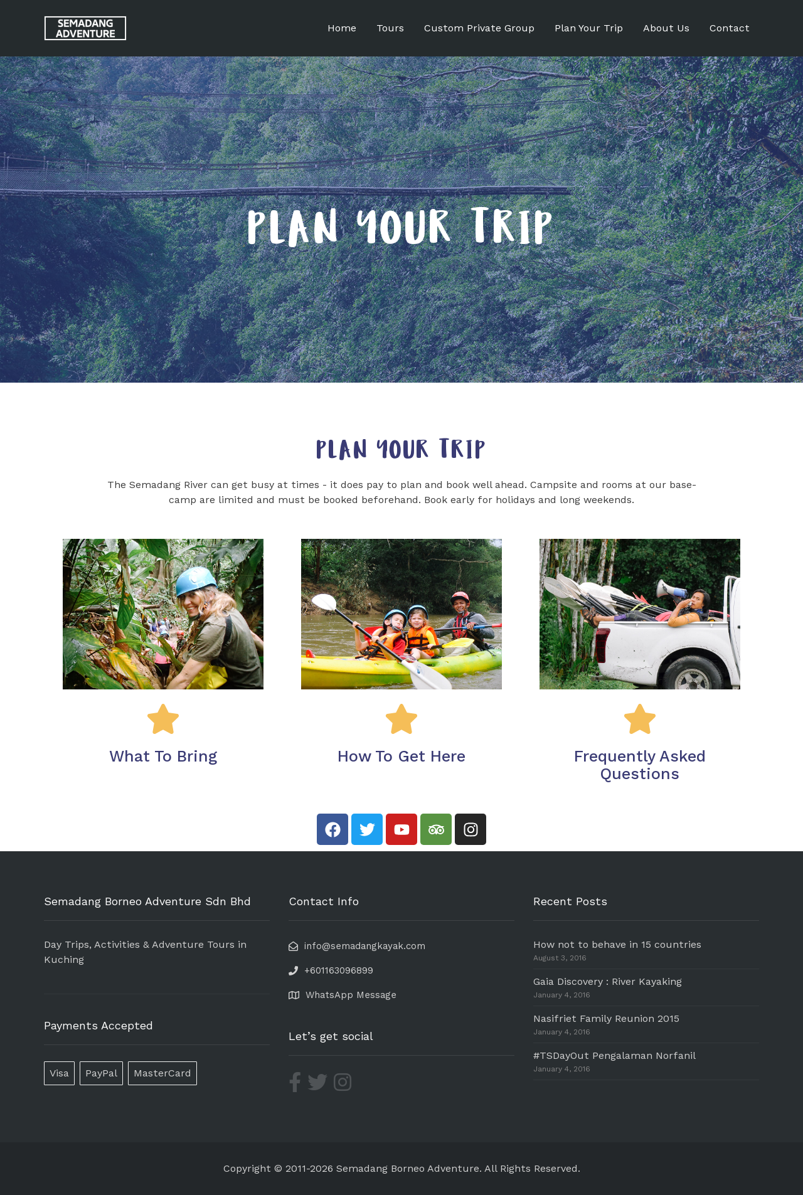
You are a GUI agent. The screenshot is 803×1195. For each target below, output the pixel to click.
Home (341, 28)
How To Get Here (401, 756)
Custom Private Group (479, 28)
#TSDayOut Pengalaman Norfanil (614, 1055)
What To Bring (163, 756)
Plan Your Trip (589, 28)
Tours (390, 28)
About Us (666, 28)
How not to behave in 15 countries (617, 944)
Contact (730, 28)
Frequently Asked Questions (640, 765)
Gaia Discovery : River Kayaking (607, 981)
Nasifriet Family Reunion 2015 (606, 1018)
